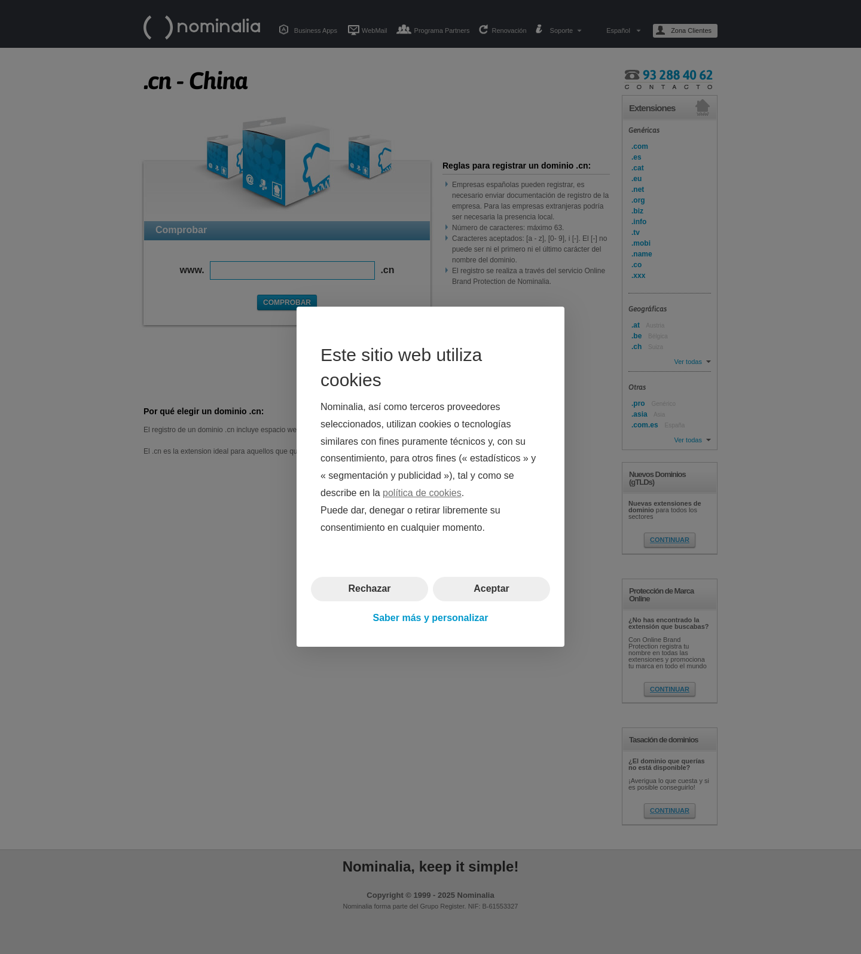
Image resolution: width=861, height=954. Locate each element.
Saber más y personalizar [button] (430, 618)
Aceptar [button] (491, 589)
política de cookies (422, 493)
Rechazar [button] (369, 589)
